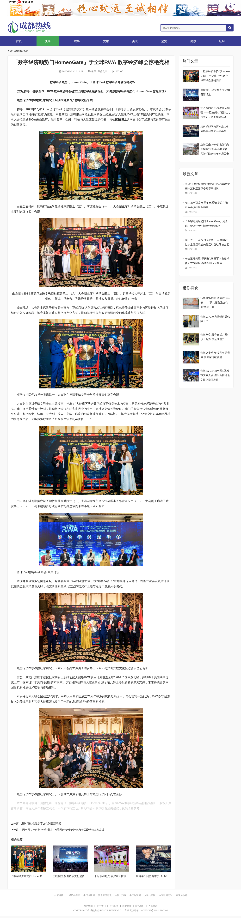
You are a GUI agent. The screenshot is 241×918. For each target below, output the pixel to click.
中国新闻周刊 (165, 895)
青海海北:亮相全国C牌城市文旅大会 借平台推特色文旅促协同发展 (215, 375)
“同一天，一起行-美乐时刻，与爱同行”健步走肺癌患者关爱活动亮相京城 (62, 829)
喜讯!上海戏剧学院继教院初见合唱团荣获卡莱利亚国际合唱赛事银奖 (207, 186)
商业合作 (126, 906)
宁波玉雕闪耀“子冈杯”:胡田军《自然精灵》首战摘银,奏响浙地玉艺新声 (207, 261)
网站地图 (88, 906)
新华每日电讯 (105, 895)
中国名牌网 (89, 895)
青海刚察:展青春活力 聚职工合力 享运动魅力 (214, 337)
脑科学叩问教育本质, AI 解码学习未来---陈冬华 (163, 876)
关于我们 (101, 906)
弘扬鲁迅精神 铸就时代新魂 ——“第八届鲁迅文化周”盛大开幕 (215, 302)
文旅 (106, 41)
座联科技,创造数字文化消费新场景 (41, 823)
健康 (193, 41)
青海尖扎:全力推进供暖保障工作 (215, 319)
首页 (19, 41)
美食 (135, 41)
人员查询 (152, 906)
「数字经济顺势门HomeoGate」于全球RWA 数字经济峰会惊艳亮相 (215, 76)
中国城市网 (120, 895)
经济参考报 (74, 895)
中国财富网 (135, 895)
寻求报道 (114, 906)
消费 (164, 41)
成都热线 (33, 27)
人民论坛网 (149, 895)
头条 (48, 41)
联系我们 (139, 906)
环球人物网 (181, 895)
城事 (77, 41)
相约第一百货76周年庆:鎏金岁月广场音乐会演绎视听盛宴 (206, 205)
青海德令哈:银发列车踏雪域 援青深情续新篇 (215, 355)
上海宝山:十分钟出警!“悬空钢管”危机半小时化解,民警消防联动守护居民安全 (214, 149)
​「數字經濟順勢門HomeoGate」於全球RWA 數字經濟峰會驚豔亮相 (206, 223)
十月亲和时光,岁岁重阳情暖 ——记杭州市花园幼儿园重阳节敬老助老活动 (215, 112)
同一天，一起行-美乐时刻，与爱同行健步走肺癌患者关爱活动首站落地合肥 (207, 242)
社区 (222, 41)
